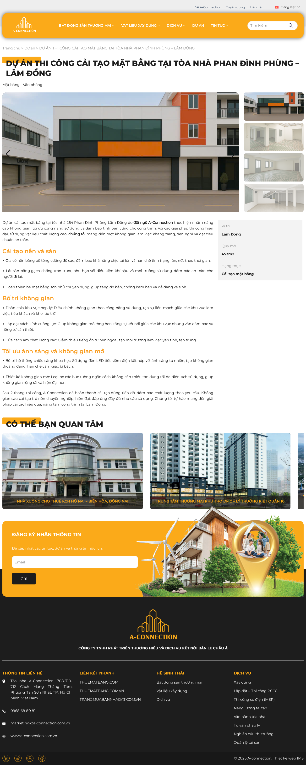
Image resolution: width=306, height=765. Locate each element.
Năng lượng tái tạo (250, 708)
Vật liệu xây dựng (140, 25)
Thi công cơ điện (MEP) (254, 699)
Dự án (198, 25)
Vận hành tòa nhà (249, 716)
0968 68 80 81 (23, 710)
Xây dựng (242, 682)
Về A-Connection (208, 7)
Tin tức (219, 25)
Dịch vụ (176, 25)
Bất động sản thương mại (86, 25)
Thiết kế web (284, 758)
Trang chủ (11, 48)
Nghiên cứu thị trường (253, 734)
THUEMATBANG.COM (99, 682)
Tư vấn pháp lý (247, 725)
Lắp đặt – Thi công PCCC (256, 691)
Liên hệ (256, 7)
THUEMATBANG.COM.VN (102, 691)
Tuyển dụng (235, 7)
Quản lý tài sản (247, 742)
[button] (233, 154)
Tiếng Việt (287, 7)
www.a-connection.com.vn (34, 735)
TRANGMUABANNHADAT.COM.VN (110, 699)
